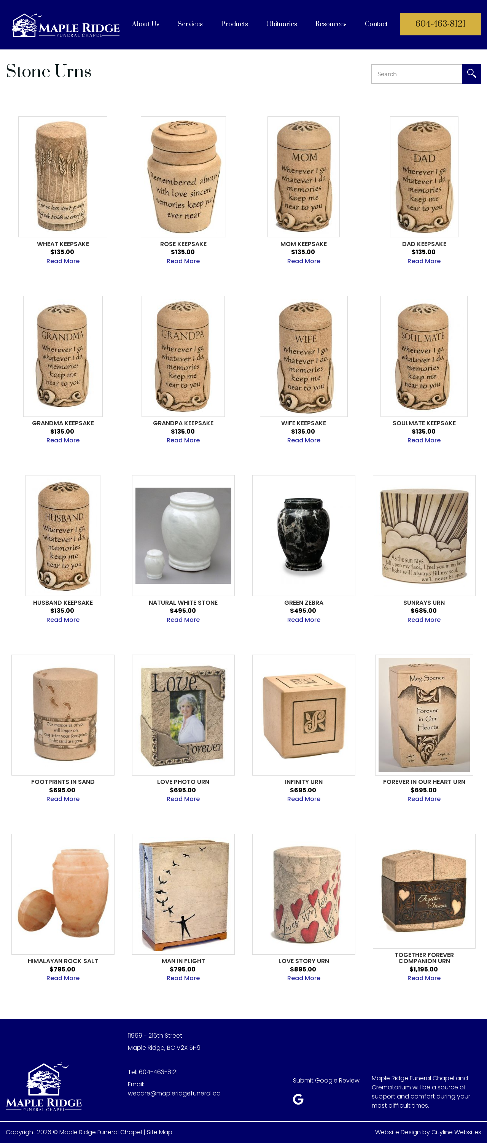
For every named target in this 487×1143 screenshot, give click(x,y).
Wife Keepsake (303, 423)
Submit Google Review (326, 1080)
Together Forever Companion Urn (424, 958)
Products (234, 24)
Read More (63, 261)
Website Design (398, 1132)
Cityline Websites (456, 1132)
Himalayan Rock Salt (63, 961)
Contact (376, 24)
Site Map (159, 1132)
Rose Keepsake (183, 244)
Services (190, 24)
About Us (145, 24)
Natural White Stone (183, 603)
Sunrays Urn (424, 603)
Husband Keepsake (63, 603)
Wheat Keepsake (63, 244)
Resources (331, 24)
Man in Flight (183, 961)
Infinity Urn (304, 782)
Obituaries (281, 24)
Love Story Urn (304, 961)
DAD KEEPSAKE (424, 244)
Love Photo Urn (183, 782)
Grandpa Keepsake (183, 423)
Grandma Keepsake (63, 423)
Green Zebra (303, 603)
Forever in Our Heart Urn (424, 782)
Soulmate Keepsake (424, 423)
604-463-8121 (440, 24)
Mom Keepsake (303, 244)
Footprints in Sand (63, 782)
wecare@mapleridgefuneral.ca (174, 1093)
